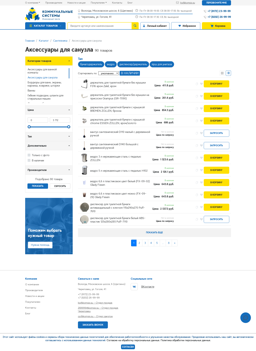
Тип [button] (30, 136)
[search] (135, 25)
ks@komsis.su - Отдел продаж (95, 302)
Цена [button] (31, 110)
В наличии (38, 160)
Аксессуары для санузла (43, 77)
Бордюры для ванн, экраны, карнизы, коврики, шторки (45, 84)
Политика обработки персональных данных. (186, 340)
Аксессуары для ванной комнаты (42, 71)
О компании (31, 2)
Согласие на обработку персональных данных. (133, 340)
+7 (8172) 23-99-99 (88, 294)
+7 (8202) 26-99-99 (89, 297)
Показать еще (154, 232)
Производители (56, 2)
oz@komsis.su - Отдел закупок (95, 316)
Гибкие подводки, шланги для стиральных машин (45, 97)
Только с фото (40, 155)
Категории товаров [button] (39, 61)
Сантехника (60, 40)
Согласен (128, 347)
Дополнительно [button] (37, 145)
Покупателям (98, 2)
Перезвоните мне (216, 2)
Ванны (31, 90)
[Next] (175, 243)
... (163, 243)
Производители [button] (37, 170)
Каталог (44, 40)
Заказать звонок (93, 325)
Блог (133, 2)
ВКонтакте (142, 286)
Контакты (120, 2)
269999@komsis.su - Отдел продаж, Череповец (98, 309)
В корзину (216, 83)
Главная (29, 40)
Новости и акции (79, 2)
